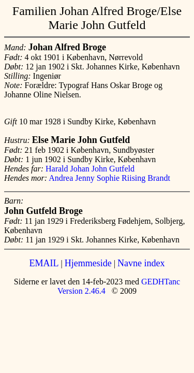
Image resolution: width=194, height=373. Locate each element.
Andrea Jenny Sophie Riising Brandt (109, 178)
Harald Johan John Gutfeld (90, 168)
